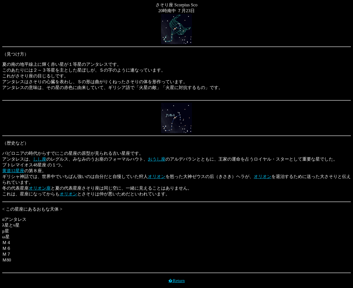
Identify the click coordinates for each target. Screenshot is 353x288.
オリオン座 (40, 188)
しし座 (39, 159)
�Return (176, 280)
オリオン (156, 176)
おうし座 (156, 159)
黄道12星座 (13, 170)
